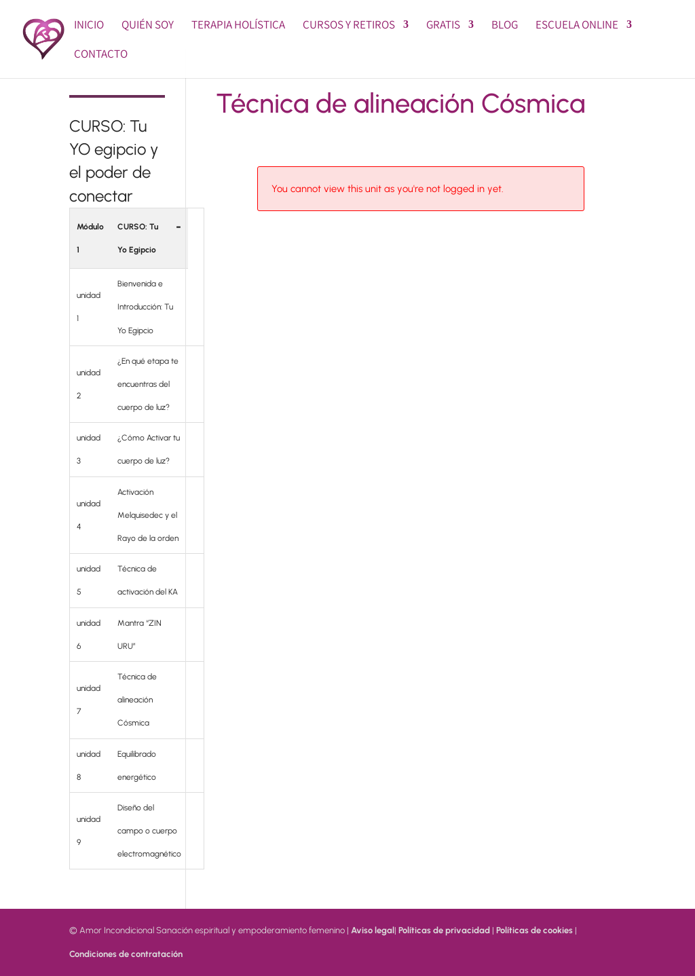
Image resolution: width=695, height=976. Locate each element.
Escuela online (577, 26)
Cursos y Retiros (349, 26)
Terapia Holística (238, 26)
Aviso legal (372, 930)
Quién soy (147, 26)
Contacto (101, 55)
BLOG (504, 26)
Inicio (89, 26)
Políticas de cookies (534, 930)
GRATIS (443, 26)
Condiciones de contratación (126, 954)
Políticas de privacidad (444, 930)
